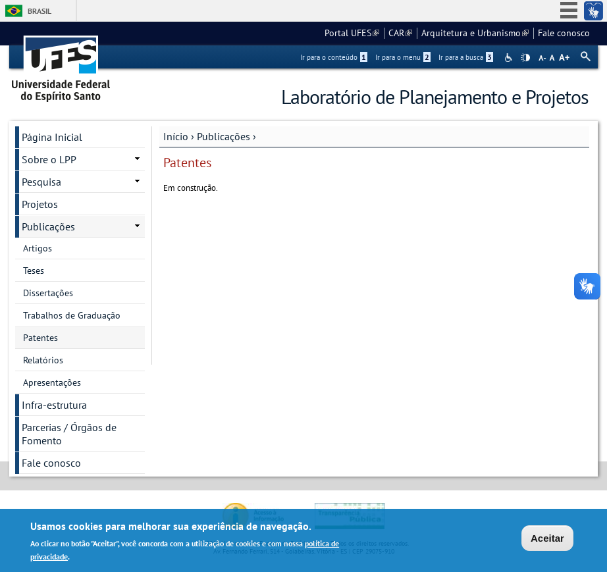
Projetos (40, 204)
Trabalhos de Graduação (71, 315)
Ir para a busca (465, 57)
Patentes (40, 338)
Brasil (39, 11)
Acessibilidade (510, 57)
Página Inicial (52, 136)
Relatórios (43, 360)
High (525, 58)
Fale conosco (564, 33)
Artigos (37, 248)
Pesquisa (41, 181)
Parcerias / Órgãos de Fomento (69, 434)
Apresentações (52, 382)
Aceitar (547, 538)
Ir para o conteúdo (333, 57)
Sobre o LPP (49, 159)
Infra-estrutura (54, 404)
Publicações (223, 136)
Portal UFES (352, 33)
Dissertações (48, 293)
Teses (33, 270)
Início (175, 136)
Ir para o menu (403, 57)
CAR (400, 33)
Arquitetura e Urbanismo (475, 33)
